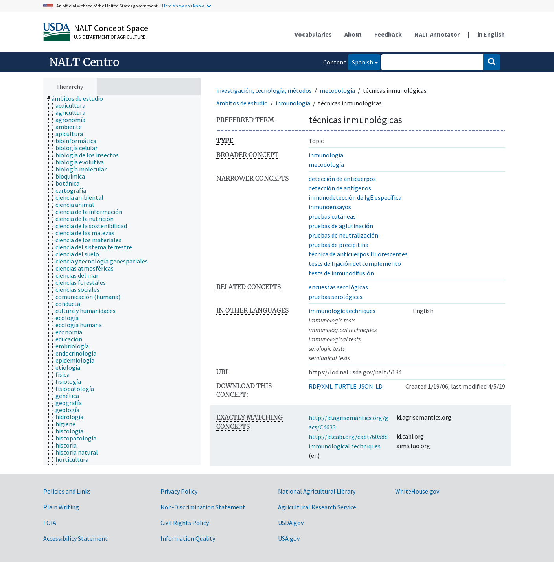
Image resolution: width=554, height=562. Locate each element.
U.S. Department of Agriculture (109, 37)
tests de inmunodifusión (341, 273)
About (353, 34)
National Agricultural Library (316, 491)
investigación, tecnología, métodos (264, 90)
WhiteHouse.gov (417, 491)
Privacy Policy (178, 491)
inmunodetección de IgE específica (355, 197)
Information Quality (187, 538)
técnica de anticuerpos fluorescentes (358, 254)
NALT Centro (84, 62)
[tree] (122, 280)
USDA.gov (291, 523)
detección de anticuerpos (342, 178)
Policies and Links (67, 491)
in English (491, 34)
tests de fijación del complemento (355, 263)
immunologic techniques (342, 311)
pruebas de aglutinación (341, 226)
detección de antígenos (340, 188)
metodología (337, 90)
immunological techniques (345, 446)
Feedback (388, 34)
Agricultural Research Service (317, 507)
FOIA (49, 523)
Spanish (360, 61)
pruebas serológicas (336, 296)
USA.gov (289, 538)
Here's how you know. (183, 6)
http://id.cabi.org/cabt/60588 (348, 436)
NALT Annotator (437, 34)
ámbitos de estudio (242, 103)
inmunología (293, 103)
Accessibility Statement (75, 538)
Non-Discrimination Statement (202, 507)
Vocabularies (313, 34)
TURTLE (345, 386)
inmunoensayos (330, 207)
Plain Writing (61, 507)
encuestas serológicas (338, 287)
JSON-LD (370, 386)
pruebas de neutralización (343, 235)
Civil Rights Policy (184, 523)
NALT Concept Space (111, 27)
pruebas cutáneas (332, 216)
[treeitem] (80, 98)
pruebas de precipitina (338, 245)
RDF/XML (321, 386)
